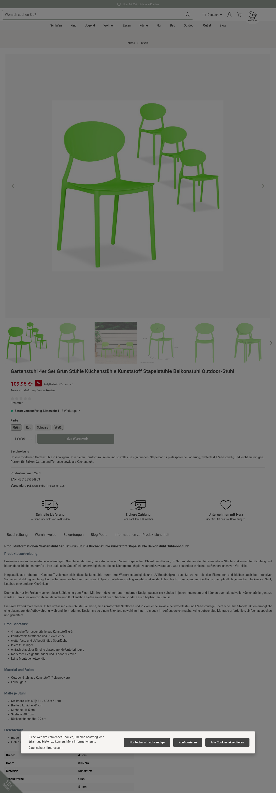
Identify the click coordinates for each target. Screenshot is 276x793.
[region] (69, 141)
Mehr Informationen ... (67, 741)
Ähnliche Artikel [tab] (21, 548)
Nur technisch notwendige (151, 742)
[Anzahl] (160, 141)
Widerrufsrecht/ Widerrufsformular (163, 718)
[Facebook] (121, 760)
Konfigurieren (190, 742)
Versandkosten (128, 782)
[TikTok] (154, 760)
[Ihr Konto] (259, 21)
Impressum (78, 711)
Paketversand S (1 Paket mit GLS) (183, 191)
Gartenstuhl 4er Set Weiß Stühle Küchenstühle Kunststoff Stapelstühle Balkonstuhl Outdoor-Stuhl (139, 613)
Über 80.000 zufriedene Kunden (138, 4)
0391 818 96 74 (17, 696)
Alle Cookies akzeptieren (228, 742)
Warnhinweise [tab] (45, 265)
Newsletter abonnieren (86, 725)
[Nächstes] (133, 207)
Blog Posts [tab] (99, 265)
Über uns (77, 684)
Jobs (74, 691)
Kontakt (145, 684)
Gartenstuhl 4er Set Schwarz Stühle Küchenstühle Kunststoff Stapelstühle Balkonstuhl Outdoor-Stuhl (29, 613)
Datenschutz (79, 705)
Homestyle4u (81, 673)
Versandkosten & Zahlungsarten (161, 691)
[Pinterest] (132, 760)
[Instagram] (143, 760)
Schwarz (179, 129)
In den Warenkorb (212, 141)
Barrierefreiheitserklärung (88, 718)
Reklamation (148, 698)
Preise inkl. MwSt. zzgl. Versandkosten (169, 92)
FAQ (142, 711)
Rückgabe (146, 705)
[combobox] (130, 21)
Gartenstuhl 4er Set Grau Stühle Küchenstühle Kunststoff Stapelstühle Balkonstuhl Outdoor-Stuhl (84, 613)
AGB (74, 698)
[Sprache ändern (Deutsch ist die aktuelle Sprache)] (241, 21)
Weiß (196, 129)
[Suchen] (217, 21)
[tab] (17, 265)
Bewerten (154, 104)
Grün (153, 129)
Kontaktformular (35, 728)
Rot (165, 129)
